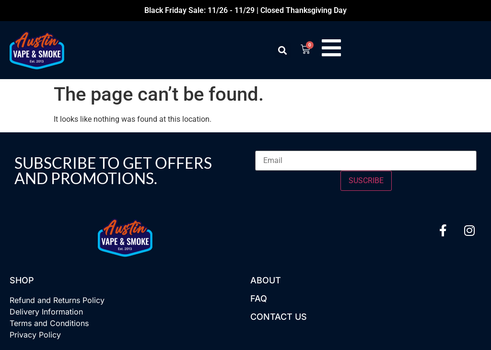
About (265, 280)
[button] (282, 50)
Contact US (278, 317)
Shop (22, 280)
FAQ (258, 298)
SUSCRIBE (366, 180)
